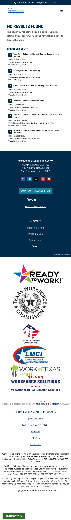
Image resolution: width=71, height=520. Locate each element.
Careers (35, 246)
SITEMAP (35, 431)
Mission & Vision (35, 227)
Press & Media (35, 233)
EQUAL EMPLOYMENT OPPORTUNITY (35, 412)
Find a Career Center (35, 206)
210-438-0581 (23, 2)
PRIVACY (35, 438)
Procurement (35, 240)
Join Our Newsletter (35, 190)
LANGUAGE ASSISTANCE (35, 424)
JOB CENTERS (35, 418)
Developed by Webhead (62, 254)
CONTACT (35, 444)
